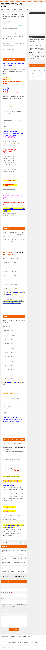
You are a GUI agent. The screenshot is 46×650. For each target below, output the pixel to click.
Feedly (31, 9)
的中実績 (7, 9)
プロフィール (21, 9)
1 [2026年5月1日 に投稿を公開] (39, 67)
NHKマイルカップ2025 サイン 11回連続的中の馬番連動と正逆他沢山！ (14, 563)
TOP (2, 9)
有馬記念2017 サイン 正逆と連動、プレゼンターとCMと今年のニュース (14, 551)
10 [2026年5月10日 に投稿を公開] (44, 70)
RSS (27, 9)
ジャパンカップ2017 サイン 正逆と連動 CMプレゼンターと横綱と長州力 (14, 559)
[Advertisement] (37, 24)
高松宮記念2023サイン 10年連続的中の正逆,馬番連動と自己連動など (14, 571)
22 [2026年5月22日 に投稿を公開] (39, 76)
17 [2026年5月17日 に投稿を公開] (44, 73)
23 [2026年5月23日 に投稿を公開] (41, 76)
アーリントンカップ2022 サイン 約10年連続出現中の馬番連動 (8, 576)
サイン (5, 23)
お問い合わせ (13, 9)
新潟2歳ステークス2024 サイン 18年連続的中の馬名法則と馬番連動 (14, 554)
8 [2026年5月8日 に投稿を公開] (39, 70)
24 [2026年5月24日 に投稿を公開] (44, 76)
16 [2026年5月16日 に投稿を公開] (41, 73)
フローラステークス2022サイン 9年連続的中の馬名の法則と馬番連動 (21, 576)
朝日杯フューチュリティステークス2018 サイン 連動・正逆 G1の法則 (14, 568)
